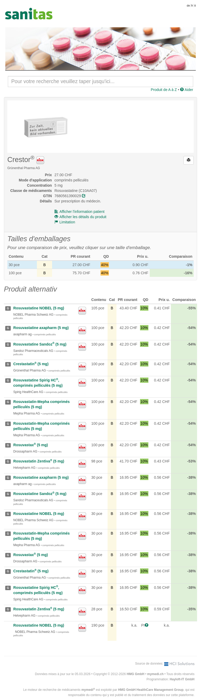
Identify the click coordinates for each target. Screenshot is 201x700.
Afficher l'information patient (79, 211)
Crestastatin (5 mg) (31, 364)
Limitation (64, 222)
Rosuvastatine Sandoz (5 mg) (39, 344)
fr (192, 5)
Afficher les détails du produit (80, 217)
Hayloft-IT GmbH (182, 679)
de (188, 5)
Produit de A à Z (164, 90)
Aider (186, 90)
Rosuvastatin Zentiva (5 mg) (38, 461)
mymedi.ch (155, 674)
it (195, 5)
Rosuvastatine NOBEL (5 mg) (38, 308)
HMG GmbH (135, 674)
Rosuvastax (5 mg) (30, 445)
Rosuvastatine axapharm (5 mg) (41, 328)
